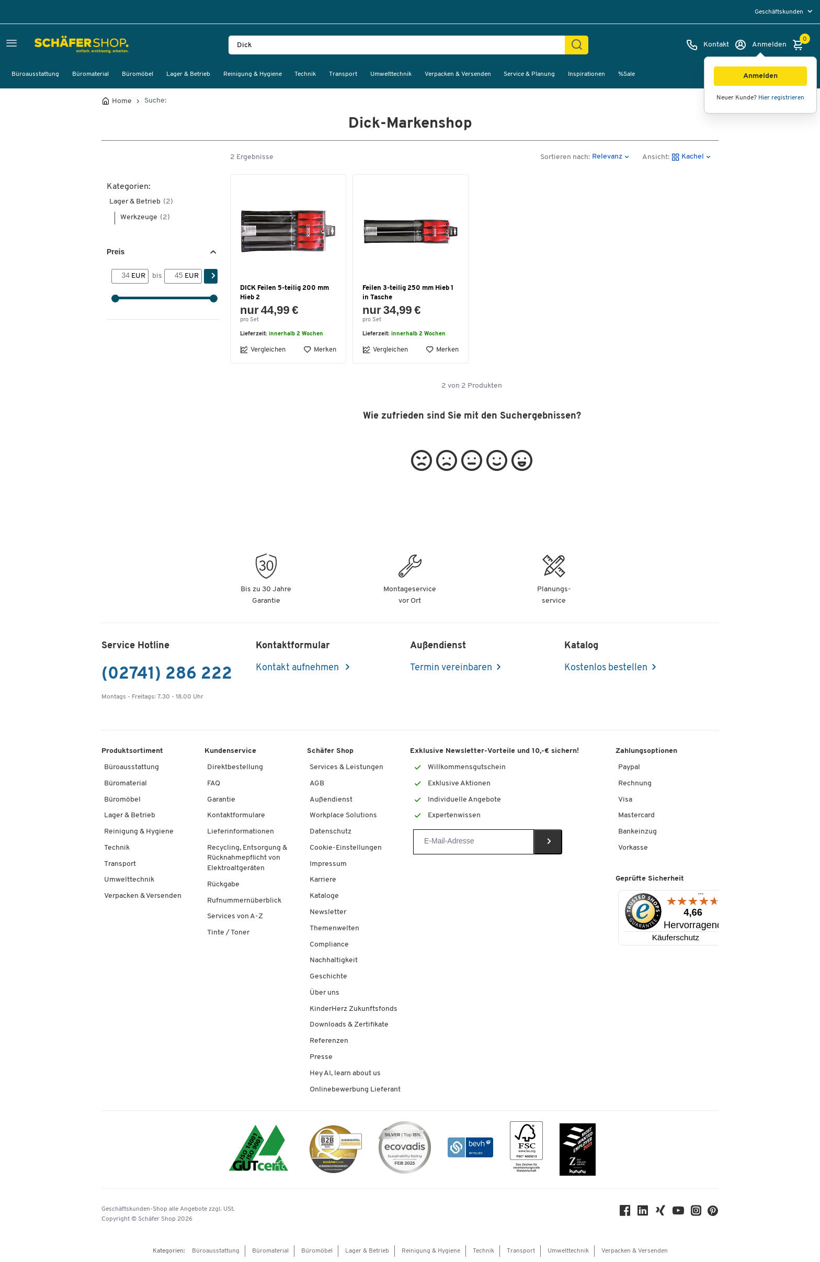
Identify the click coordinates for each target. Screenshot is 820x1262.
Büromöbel (137, 74)
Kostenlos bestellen (605, 668)
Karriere (323, 880)
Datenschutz (330, 832)
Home (122, 101)
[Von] (121, 276)
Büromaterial (90, 74)
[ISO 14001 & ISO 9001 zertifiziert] (258, 1149)
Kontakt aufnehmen (298, 668)
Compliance (329, 945)
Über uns (324, 993)
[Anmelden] (760, 45)
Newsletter (328, 912)
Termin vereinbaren (451, 668)
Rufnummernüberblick (244, 901)
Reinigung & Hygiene (252, 74)
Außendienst (331, 800)
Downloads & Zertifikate (349, 1025)
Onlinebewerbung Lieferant (355, 1090)
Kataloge (324, 896)
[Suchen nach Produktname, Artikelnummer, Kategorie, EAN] (401, 45)
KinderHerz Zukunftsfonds (353, 1009)
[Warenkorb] (801, 45)
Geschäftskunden (780, 12)
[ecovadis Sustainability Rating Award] (405, 1149)
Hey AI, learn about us (345, 1073)
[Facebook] (625, 1213)
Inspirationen (586, 74)
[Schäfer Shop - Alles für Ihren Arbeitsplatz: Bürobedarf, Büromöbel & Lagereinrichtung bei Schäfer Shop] (58, 45)
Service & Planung (529, 74)
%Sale (626, 74)
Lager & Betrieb (188, 74)
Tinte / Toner (228, 933)
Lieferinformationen (240, 832)
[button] (760, 76)
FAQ (213, 783)
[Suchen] (576, 45)
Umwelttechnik (391, 74)
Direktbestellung (235, 767)
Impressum (328, 864)
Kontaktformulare (236, 815)
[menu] (785, 11)
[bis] (174, 276)
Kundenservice (230, 751)
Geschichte (328, 977)
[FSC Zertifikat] (526, 1149)
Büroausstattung (35, 74)
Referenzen (329, 1041)
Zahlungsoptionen (646, 751)
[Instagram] (696, 1213)
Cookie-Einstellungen (346, 848)
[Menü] (700, 896)
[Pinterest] (713, 1213)
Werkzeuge (145, 217)
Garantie (221, 800)
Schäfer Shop (330, 751)
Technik (305, 74)
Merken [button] (319, 349)
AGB (317, 783)
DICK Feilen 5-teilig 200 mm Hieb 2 (284, 293)
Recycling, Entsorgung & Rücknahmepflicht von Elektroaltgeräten (247, 858)
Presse (321, 1057)
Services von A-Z (235, 916)
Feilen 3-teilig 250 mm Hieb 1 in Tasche (407, 293)
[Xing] (661, 1213)
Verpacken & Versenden (458, 74)
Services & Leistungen (346, 767)
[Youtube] (679, 1213)
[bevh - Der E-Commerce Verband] (470, 1149)
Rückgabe (223, 884)
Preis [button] (115, 251)
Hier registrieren (781, 98)
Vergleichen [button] (263, 349)
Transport (343, 74)
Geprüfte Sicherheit (650, 879)
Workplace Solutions (343, 815)
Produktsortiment (132, 751)
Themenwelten (334, 928)
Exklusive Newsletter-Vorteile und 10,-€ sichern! (494, 751)
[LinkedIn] (643, 1213)
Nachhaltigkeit (334, 960)
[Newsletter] (473, 841)
